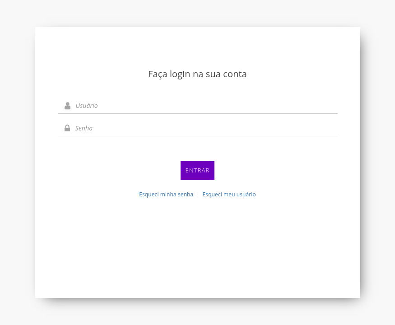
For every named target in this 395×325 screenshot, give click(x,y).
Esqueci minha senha (166, 194)
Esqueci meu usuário (229, 194)
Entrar (198, 170)
